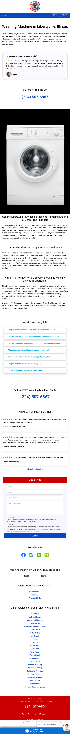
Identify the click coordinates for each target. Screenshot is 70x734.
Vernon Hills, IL (35, 596)
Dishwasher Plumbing (35, 668)
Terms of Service (50, 719)
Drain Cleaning (35, 634)
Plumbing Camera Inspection (35, 684)
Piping (35, 637)
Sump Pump (35, 681)
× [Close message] (60, 722)
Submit (35, 533)
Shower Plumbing (35, 665)
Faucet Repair (35, 653)
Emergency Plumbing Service (35, 624)
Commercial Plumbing (35, 618)
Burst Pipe (35, 646)
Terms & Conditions (34, 528)
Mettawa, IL (35, 592)
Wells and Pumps (35, 614)
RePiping (35, 640)
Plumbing (35, 611)
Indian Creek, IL (35, 589)
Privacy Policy (23, 528)
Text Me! (11, 515)
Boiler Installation (35, 675)
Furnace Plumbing (35, 672)
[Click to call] (35, 731)
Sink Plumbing (35, 656)
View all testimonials (35, 467)
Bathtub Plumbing (35, 662)
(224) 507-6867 (60, 15)
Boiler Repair (35, 678)
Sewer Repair (35, 621)
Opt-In (11, 522)
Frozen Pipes (35, 643)
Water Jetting (35, 630)
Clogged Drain (35, 659)
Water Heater (35, 627)
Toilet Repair (35, 649)
